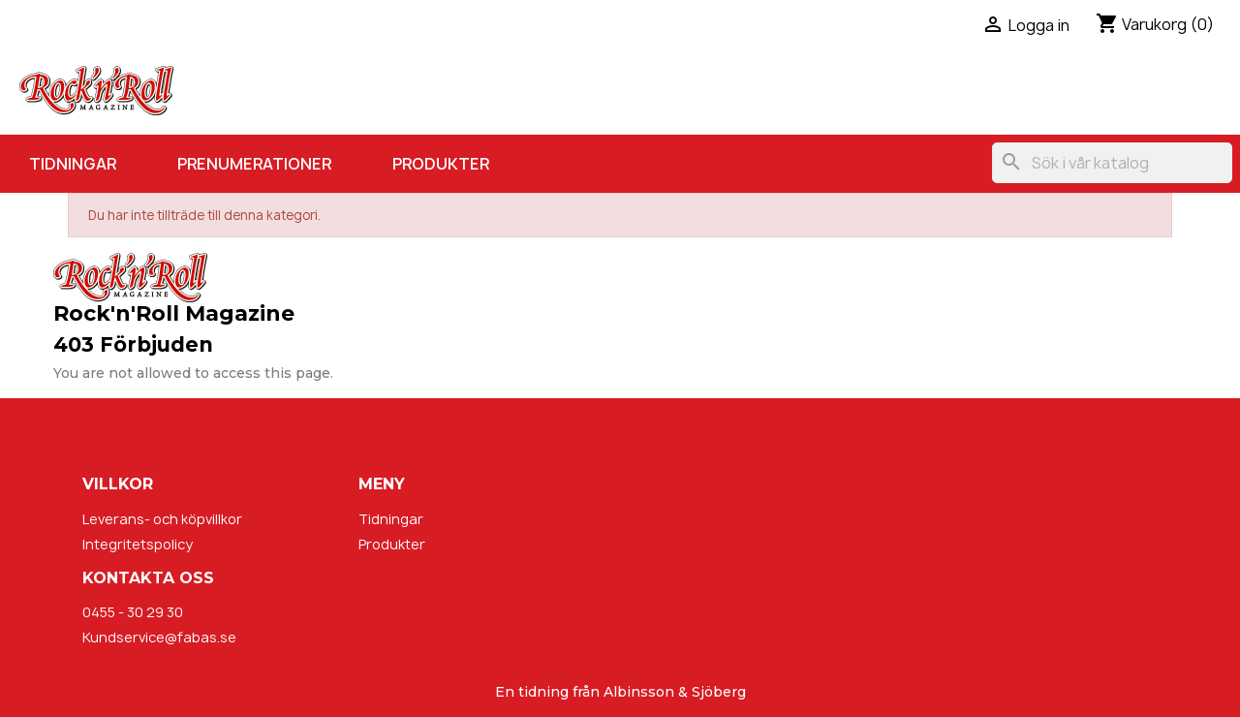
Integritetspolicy (137, 544)
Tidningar (72, 163)
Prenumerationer (254, 163)
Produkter (440, 163)
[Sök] (1112, 162)
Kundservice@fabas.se (159, 637)
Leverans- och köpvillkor (162, 519)
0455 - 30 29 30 (132, 612)
